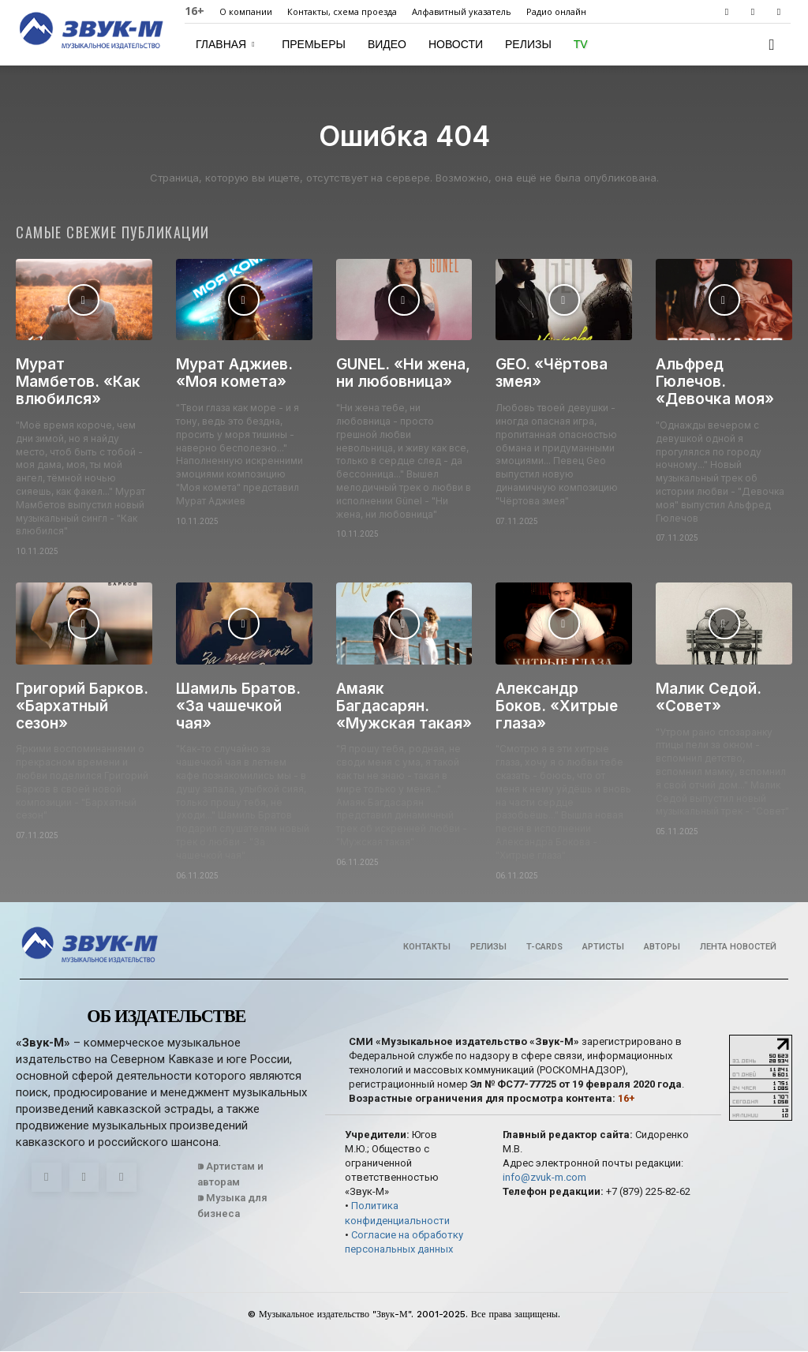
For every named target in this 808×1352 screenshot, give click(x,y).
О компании (245, 11)
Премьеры (314, 44)
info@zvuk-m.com (544, 1178)
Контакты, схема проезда (342, 11)
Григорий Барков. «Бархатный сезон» (82, 706)
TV (581, 44)
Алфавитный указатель (461, 11)
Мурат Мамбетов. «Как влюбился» (78, 382)
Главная (225, 44)
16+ (194, 10)
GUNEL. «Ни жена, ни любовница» (403, 373)
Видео (387, 44)
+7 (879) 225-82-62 (648, 1193)
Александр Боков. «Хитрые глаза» (557, 706)
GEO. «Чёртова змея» (552, 373)
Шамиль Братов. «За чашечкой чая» (238, 706)
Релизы (528, 44)
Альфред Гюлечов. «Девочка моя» (715, 382)
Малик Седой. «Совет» (708, 698)
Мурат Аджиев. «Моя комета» (234, 373)
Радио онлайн (556, 11)
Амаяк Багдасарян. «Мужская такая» (404, 706)
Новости (455, 44)
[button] (772, 45)
